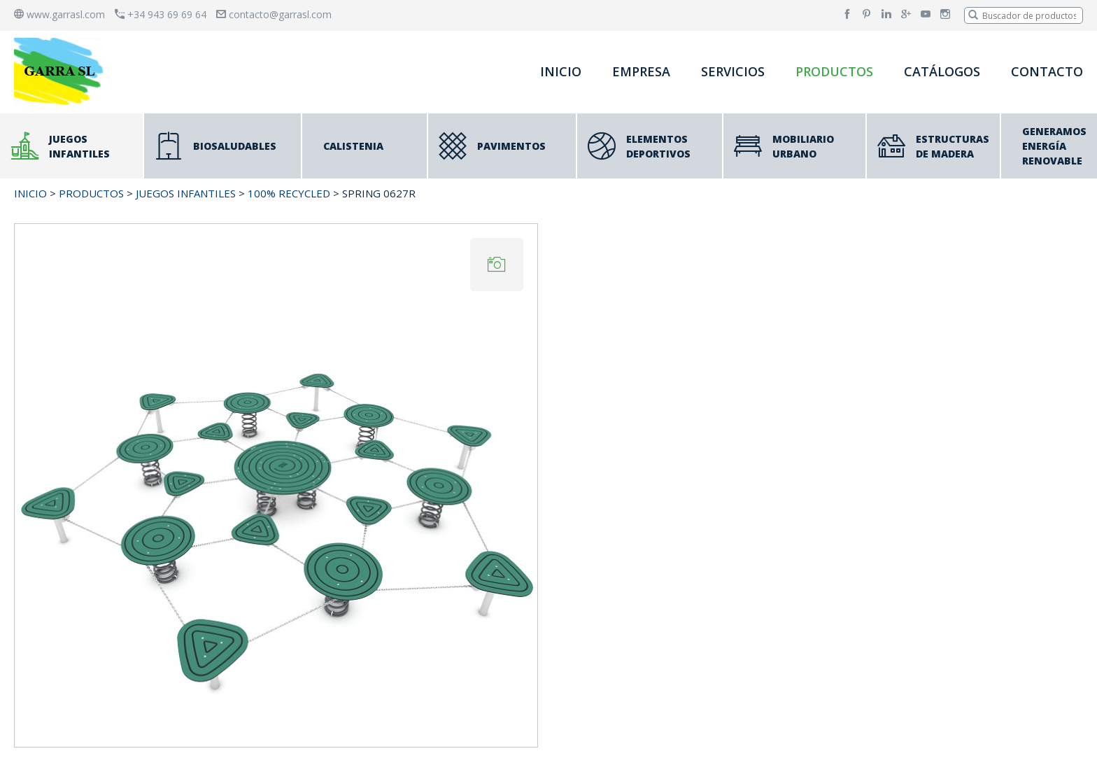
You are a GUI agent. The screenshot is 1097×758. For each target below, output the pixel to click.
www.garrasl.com (59, 14)
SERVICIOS (733, 71)
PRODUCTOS (834, 71)
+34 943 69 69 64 (160, 14)
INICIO (560, 71)
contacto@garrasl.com (274, 14)
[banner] (61, 71)
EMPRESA (641, 71)
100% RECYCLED (289, 193)
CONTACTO (1047, 71)
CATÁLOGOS (942, 71)
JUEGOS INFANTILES (186, 193)
